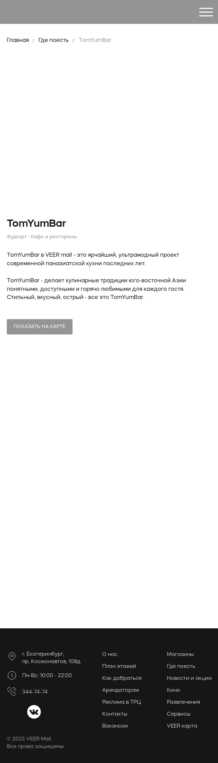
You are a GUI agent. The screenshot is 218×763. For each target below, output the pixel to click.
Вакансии (115, 726)
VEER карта (182, 726)
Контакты (114, 714)
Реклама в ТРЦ (121, 702)
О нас (110, 654)
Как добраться (122, 678)
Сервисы (178, 714)
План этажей (119, 666)
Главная (18, 40)
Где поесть (53, 40)
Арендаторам (120, 690)
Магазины (180, 654)
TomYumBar (95, 40)
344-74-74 (35, 692)
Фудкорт (17, 237)
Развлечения (183, 702)
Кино (173, 690)
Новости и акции (189, 678)
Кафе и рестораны (54, 237)
